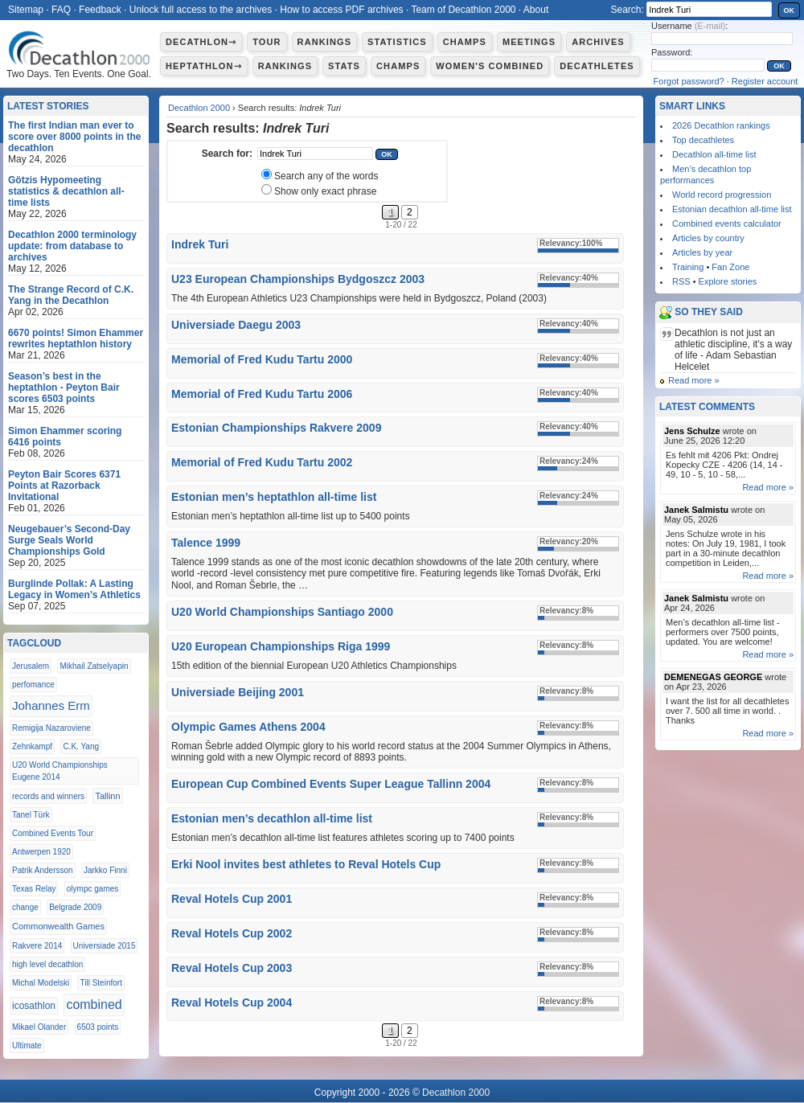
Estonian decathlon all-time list (732, 209)
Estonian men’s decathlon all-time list (271, 818)
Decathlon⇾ (201, 42)
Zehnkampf (32, 746)
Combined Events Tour (52, 833)
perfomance (33, 684)
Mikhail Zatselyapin (93, 666)
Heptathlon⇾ (204, 66)
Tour (266, 42)
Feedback (100, 9)
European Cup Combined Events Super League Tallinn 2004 (330, 783)
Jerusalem (30, 666)
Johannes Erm (51, 705)
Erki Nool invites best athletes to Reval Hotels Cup (306, 864)
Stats (344, 66)
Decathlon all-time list (714, 154)
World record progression (721, 194)
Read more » (694, 380)
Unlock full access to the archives (200, 9)
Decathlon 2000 (199, 108)
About (535, 9)
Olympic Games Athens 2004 (248, 726)
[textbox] (315, 153)
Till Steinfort (100, 982)
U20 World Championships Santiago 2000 (282, 611)
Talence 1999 (205, 542)
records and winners (48, 796)
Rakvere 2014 (37, 945)
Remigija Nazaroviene (51, 728)
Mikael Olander (39, 1027)
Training (688, 267)
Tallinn (107, 796)
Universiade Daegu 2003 (236, 324)
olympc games (92, 888)
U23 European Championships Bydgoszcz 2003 (298, 279)
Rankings (324, 42)
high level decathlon (47, 964)
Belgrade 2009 (75, 907)
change (25, 907)
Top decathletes (703, 140)
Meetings (529, 42)
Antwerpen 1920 (41, 851)
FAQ (61, 9)
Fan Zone (730, 267)
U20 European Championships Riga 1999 (280, 646)
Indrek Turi (199, 244)
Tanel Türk (31, 814)
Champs (464, 42)
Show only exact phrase (325, 191)
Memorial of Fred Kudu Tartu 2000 (261, 359)
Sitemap (25, 9)
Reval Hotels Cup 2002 (231, 933)
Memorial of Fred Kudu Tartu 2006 (261, 393)
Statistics (397, 42)
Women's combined (490, 66)
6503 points (98, 1027)
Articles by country (708, 238)
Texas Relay (33, 888)
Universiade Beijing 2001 (237, 692)
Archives (598, 42)
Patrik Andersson (42, 870)
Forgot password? (689, 81)
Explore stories (728, 281)
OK (789, 10)
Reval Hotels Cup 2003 (231, 968)
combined (93, 1004)
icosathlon (33, 1005)
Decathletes (597, 66)
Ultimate (27, 1045)
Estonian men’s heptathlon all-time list (273, 496)
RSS (681, 281)
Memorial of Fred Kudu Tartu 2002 (261, 462)
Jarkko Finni (105, 870)
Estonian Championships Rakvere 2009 (276, 427)
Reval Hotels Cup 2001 (231, 898)
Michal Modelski (40, 982)
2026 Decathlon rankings (721, 125)
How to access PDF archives (341, 9)
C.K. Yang (81, 746)
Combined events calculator (726, 223)
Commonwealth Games (58, 926)
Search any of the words (326, 176)
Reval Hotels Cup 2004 (231, 1002)
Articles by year (702, 252)
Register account (765, 81)
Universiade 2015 (104, 945)
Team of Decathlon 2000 (463, 9)
